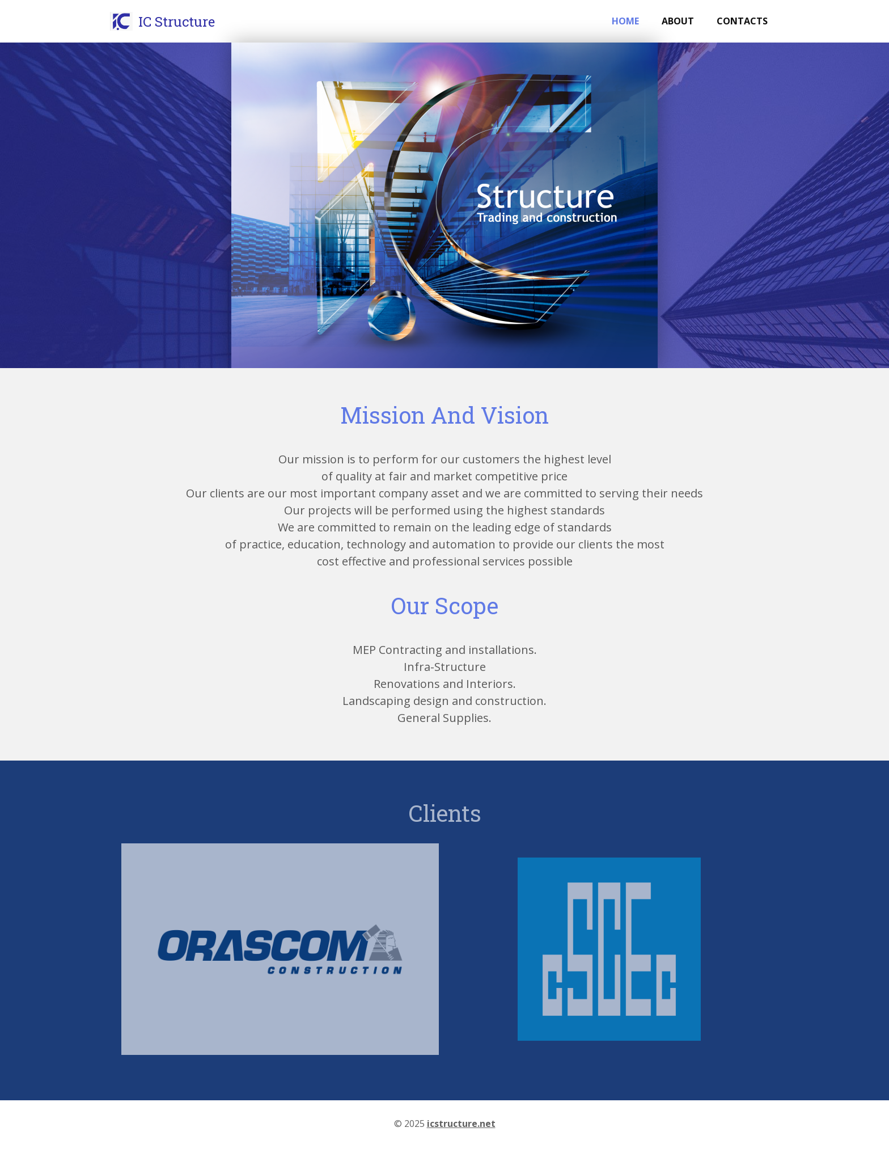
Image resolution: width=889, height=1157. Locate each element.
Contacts (742, 21)
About (678, 21)
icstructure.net (461, 1123)
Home (625, 21)
